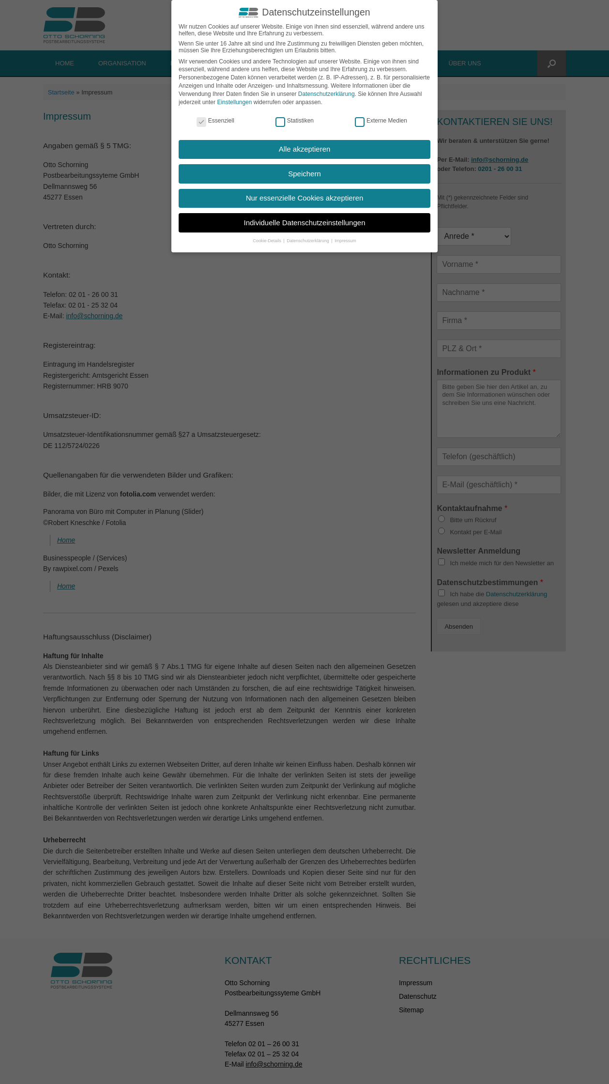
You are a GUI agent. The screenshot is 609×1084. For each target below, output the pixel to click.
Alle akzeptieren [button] (305, 149)
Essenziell (215, 120)
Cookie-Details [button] (267, 240)
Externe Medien (381, 120)
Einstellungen (234, 102)
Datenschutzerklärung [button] (308, 240)
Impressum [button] (345, 240)
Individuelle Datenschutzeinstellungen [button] (304, 222)
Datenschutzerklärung (326, 94)
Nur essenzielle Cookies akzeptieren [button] (305, 198)
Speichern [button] (304, 174)
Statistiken (294, 120)
